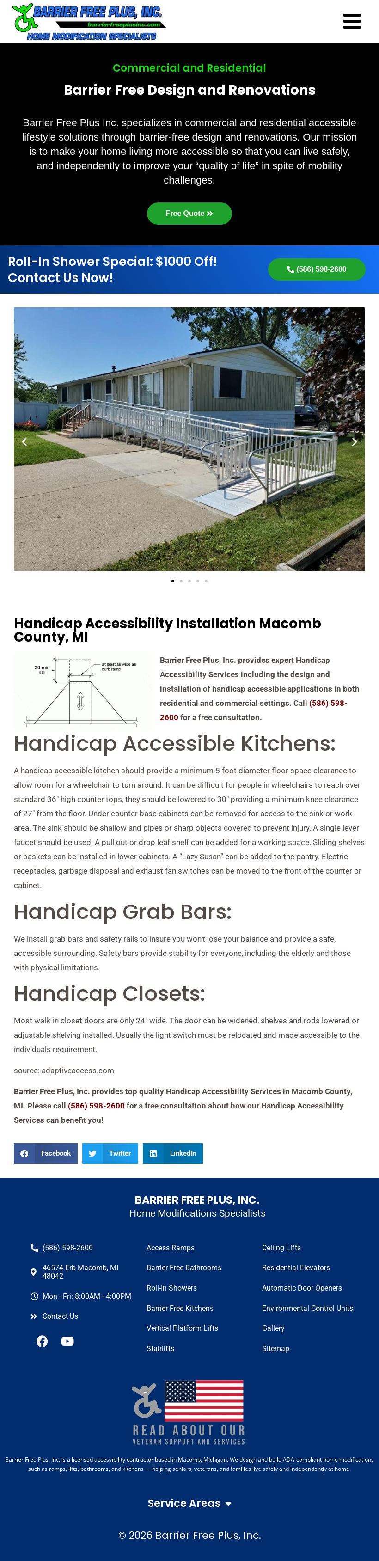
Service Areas (190, 1503)
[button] (46, 1153)
